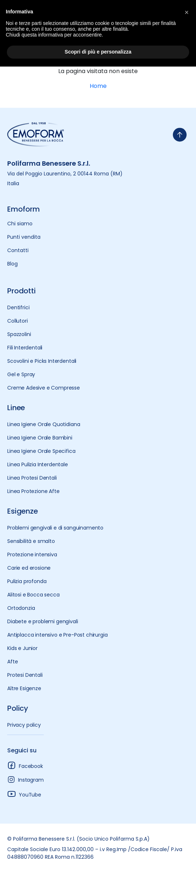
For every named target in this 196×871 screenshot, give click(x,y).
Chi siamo (20, 223)
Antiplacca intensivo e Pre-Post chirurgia (57, 634)
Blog (12, 263)
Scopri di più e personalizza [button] (98, 52)
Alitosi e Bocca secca (33, 594)
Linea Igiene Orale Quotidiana (43, 424)
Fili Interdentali (24, 347)
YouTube (24, 793)
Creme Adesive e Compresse (43, 387)
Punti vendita (24, 237)
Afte (12, 661)
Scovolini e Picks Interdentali (41, 361)
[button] (186, 11)
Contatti (18, 250)
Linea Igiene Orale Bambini (39, 437)
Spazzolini (19, 334)
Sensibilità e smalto (31, 541)
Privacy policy (24, 724)
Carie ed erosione (29, 568)
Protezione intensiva (32, 554)
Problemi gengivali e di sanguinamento (55, 527)
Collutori (17, 320)
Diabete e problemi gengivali (42, 621)
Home (98, 86)
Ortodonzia (21, 608)
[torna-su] (180, 134)
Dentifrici (18, 307)
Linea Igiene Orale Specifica (41, 451)
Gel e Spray (21, 374)
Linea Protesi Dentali (32, 477)
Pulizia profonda (26, 581)
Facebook (25, 765)
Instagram (25, 779)
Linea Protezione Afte (33, 491)
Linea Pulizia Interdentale (37, 464)
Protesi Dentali (25, 675)
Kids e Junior (22, 648)
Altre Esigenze (24, 688)
